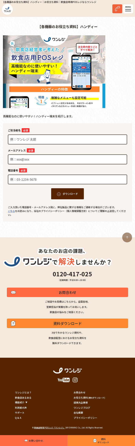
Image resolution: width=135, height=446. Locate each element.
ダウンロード (70, 194)
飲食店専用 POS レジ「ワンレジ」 (49, 427)
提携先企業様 (81, 402)
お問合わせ (67, 292)
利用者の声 (21, 407)
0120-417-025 (72, 273)
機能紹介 (19, 402)
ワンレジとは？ (23, 392)
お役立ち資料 (89, 397)
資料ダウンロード (67, 323)
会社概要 (78, 412)
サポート (19, 412)
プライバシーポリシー (85, 417)
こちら (11, 211)
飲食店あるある (23, 397)
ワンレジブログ (82, 407)
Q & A (18, 417)
